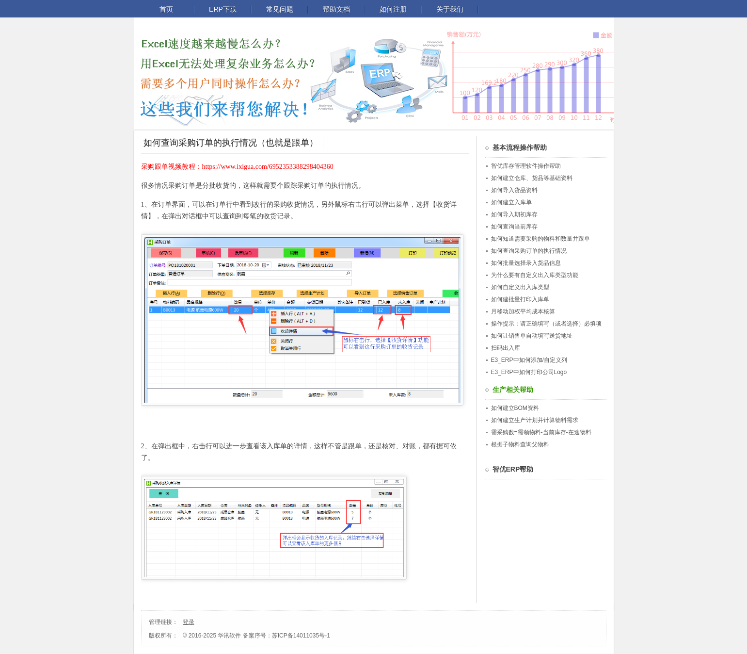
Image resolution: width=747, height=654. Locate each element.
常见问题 (279, 9)
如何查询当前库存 (514, 226)
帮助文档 (336, 9)
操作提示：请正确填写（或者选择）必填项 (546, 323)
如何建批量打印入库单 (520, 299)
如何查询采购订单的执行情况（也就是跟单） (230, 142)
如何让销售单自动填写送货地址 (531, 335)
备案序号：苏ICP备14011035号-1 (286, 635)
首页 (166, 9)
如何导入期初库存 (514, 214)
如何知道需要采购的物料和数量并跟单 (540, 238)
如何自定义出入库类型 (520, 287)
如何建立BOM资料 (515, 408)
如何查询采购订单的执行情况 (529, 250)
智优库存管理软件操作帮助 (526, 166)
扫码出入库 (505, 347)
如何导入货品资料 (514, 190)
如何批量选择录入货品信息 (526, 263)
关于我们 (449, 9)
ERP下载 (223, 9)
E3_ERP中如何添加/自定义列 (529, 360)
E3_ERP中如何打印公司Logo (529, 372)
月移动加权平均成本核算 (523, 311)
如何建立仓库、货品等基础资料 (531, 178)
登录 (188, 622)
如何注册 (393, 9)
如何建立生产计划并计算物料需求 (534, 420)
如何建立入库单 (511, 202)
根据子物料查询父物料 (520, 444)
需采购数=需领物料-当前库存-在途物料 (541, 432)
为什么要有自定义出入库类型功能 (534, 275)
